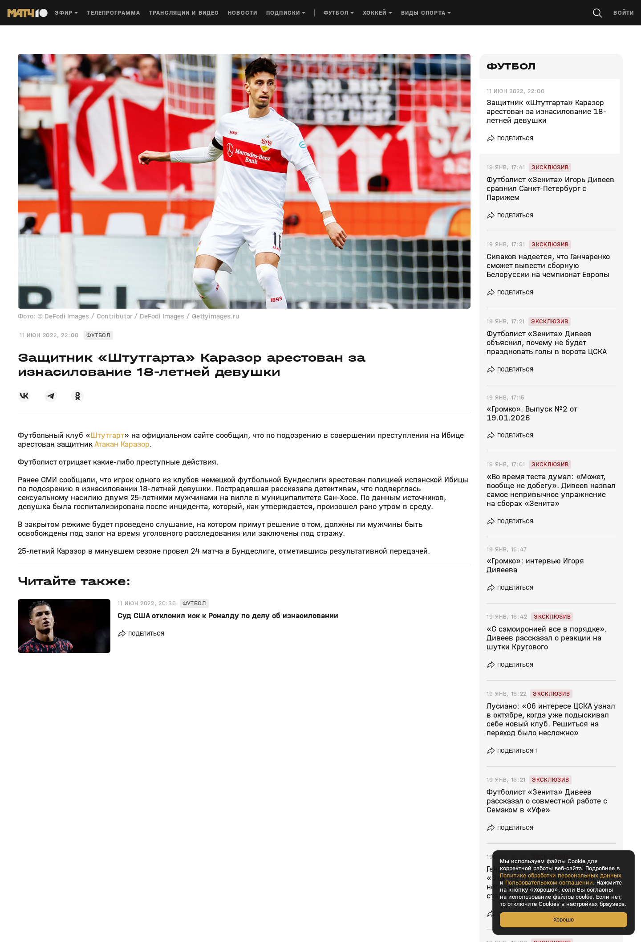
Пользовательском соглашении (549, 882)
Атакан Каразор (122, 444)
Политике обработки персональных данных (560, 875)
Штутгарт (107, 435)
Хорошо (563, 919)
